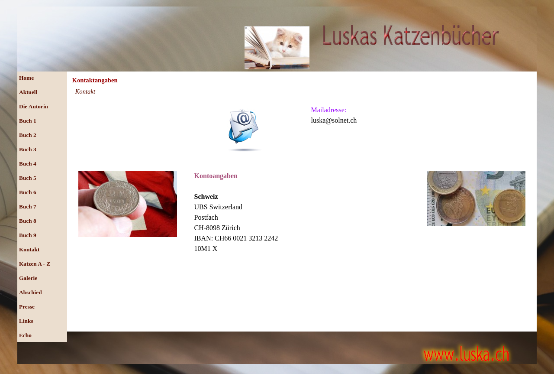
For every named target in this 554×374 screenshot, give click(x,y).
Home (26, 78)
